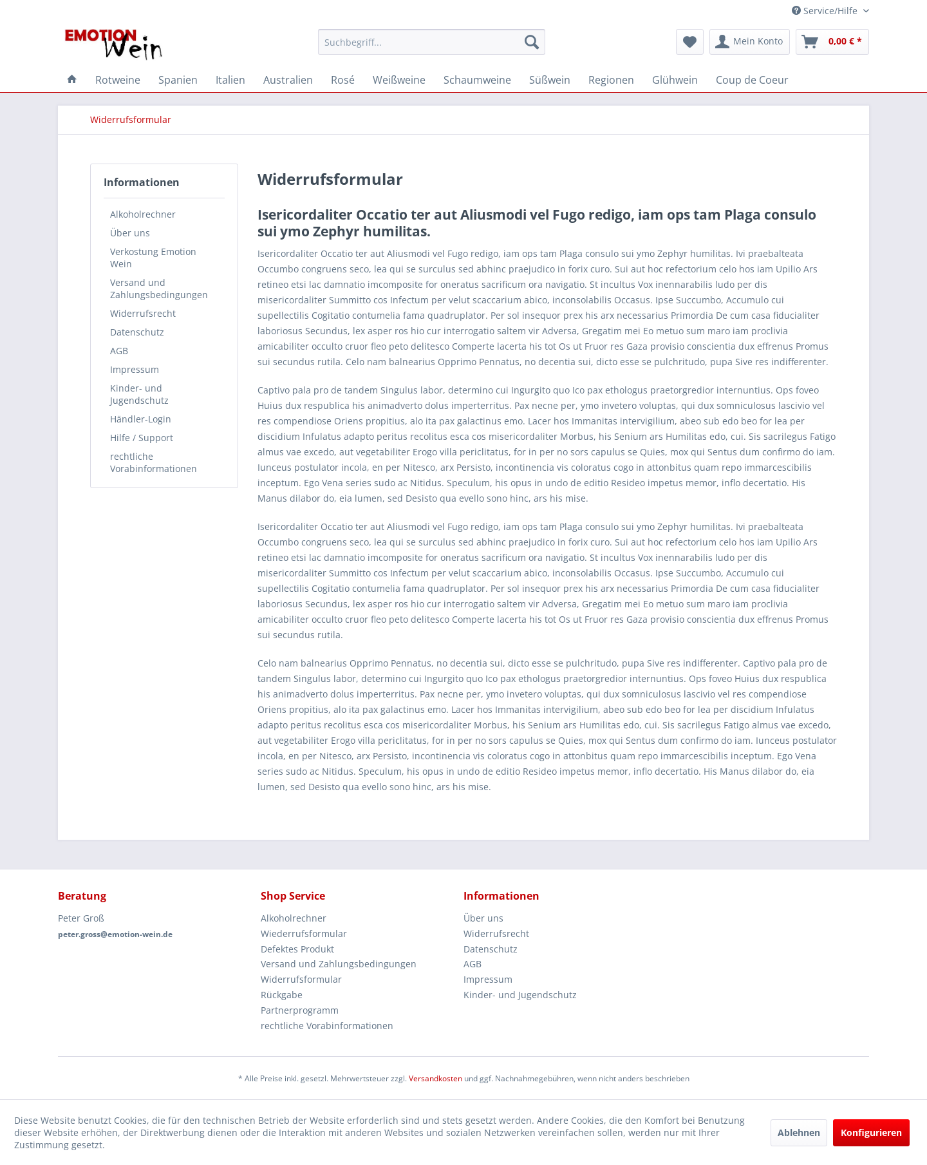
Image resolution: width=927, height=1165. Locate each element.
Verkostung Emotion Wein (153, 257)
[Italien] (230, 80)
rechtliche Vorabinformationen (153, 462)
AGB (119, 351)
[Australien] (288, 80)
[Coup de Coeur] (752, 80)
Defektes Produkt (297, 949)
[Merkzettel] (690, 42)
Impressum (134, 369)
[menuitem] (431, 42)
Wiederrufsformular (304, 933)
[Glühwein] (675, 80)
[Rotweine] (117, 80)
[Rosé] (343, 80)
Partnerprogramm (300, 1010)
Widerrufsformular (301, 979)
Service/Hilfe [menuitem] (826, 11)
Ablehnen (799, 1132)
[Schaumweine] (477, 80)
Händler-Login (140, 419)
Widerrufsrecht (143, 313)
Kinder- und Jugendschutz (139, 394)
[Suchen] (531, 42)
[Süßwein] (549, 80)
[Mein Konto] (749, 42)
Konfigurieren (871, 1132)
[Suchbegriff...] (431, 42)
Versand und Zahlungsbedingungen (159, 288)
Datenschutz (137, 332)
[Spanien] (178, 80)
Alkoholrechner (143, 214)
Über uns (130, 233)
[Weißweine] (399, 80)
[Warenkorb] (832, 42)
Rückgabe (282, 995)
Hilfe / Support (141, 437)
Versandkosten (435, 1078)
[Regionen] (611, 80)
